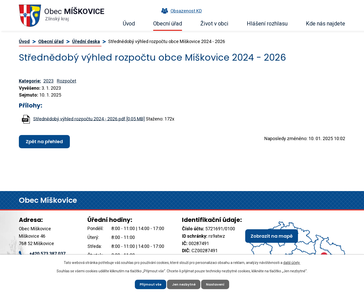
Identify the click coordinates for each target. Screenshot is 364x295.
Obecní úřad (167, 23)
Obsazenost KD (180, 11)
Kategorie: (30, 81)
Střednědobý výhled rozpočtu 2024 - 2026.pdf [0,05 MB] (89, 118)
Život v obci (214, 23)
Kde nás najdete (325, 23)
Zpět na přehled (44, 141)
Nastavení (217, 283)
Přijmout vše (148, 283)
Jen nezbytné (184, 283)
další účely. (291, 261)
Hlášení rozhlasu (267, 23)
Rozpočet (66, 81)
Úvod (129, 23)
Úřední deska (86, 41)
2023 (48, 81)
